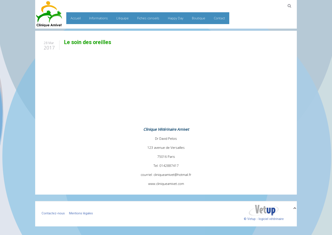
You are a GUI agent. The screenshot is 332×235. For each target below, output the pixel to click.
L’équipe (122, 18)
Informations (98, 18)
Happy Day (175, 18)
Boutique (198, 18)
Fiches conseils (148, 18)
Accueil (76, 18)
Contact (219, 18)
